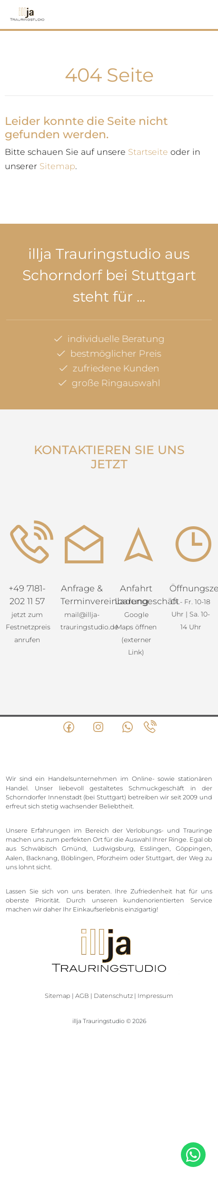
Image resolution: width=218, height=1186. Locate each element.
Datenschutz (113, 995)
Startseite (148, 152)
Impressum (155, 995)
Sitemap (57, 166)
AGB (82, 995)
